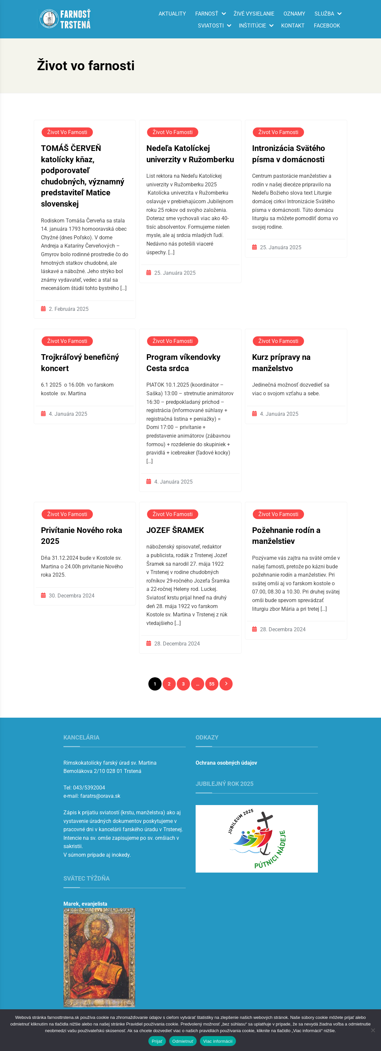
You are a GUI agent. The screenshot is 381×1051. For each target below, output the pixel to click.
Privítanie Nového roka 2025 (81, 536)
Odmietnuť (183, 1041)
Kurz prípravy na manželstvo (281, 363)
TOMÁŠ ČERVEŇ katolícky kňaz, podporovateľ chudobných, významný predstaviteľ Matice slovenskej (82, 176)
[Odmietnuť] (372, 1030)
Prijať (157, 1041)
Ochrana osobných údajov (226, 763)
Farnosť (206, 14)
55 (211, 684)
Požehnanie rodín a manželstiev (286, 536)
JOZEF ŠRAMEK (175, 530)
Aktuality (172, 14)
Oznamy (294, 14)
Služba (324, 14)
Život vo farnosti (67, 132)
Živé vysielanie (254, 14)
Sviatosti (211, 25)
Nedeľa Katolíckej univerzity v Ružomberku (190, 154)
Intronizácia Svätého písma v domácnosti (288, 154)
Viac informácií (218, 1041)
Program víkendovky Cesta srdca (183, 363)
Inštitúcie (252, 25)
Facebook (327, 25)
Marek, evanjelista (85, 904)
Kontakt (293, 25)
